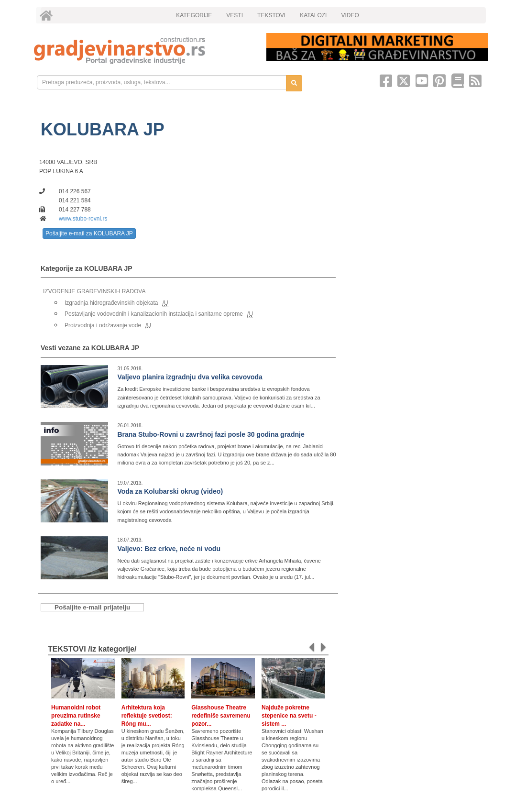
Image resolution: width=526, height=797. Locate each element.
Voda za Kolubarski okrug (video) (170, 491)
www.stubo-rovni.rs (83, 218)
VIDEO (350, 15)
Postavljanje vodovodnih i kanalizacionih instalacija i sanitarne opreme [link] (154, 313)
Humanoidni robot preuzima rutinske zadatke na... (75, 715)
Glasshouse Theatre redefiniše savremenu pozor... (220, 715)
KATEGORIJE (194, 15)
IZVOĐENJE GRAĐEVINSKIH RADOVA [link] (94, 291)
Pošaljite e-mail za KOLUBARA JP (89, 233)
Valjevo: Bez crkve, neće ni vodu (168, 549)
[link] (143, 50)
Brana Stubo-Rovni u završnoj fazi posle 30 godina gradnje (210, 434)
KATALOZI (313, 15)
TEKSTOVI (271, 15)
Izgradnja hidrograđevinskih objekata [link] (111, 302)
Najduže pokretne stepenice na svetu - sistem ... (289, 715)
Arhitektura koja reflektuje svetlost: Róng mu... (146, 715)
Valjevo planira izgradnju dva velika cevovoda (189, 377)
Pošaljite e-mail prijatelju (92, 607)
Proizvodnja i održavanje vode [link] (103, 325)
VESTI (234, 15)
